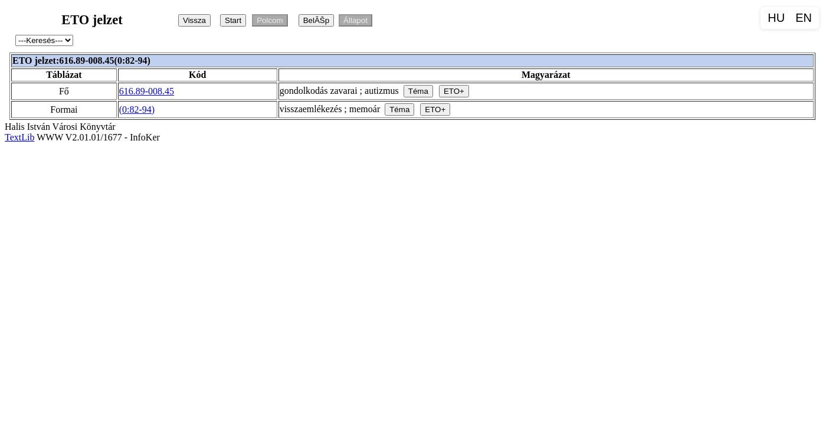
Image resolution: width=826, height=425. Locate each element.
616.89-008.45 (146, 91)
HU (776, 17)
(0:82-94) (137, 109)
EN (803, 17)
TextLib (19, 137)
